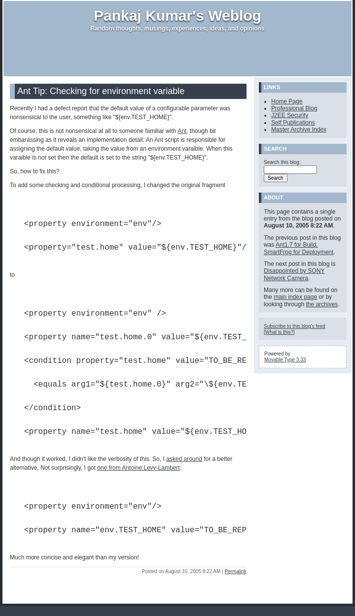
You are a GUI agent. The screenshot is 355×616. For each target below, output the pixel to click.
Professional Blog (294, 108)
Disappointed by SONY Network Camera (294, 274)
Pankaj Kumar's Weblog (177, 15)
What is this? (279, 332)
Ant (182, 131)
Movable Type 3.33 (285, 359)
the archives (322, 304)
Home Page (286, 101)
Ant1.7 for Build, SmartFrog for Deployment (298, 248)
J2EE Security (289, 115)
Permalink (236, 571)
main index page (295, 296)
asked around (184, 458)
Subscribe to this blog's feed (294, 326)
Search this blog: (282, 162)
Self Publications (293, 122)
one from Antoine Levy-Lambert (138, 467)
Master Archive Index (298, 129)
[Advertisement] (177, 54)
